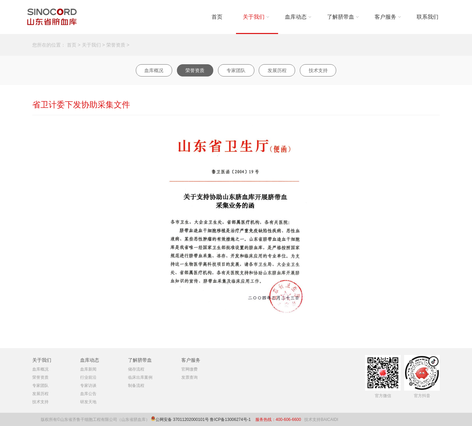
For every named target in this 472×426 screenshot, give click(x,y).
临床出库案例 (140, 377)
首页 (217, 17)
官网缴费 (189, 369)
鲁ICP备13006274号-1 (231, 419)
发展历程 (277, 70)
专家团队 (236, 70)
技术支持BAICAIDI (321, 419)
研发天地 (88, 401)
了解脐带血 (340, 17)
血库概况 (153, 70)
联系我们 (427, 17)
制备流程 (136, 385)
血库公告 (88, 393)
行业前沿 (88, 377)
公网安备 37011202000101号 (182, 419)
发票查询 (189, 377)
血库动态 (296, 17)
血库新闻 (88, 369)
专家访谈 (88, 385)
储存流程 (136, 369)
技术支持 (318, 70)
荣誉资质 (115, 45)
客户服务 (385, 17)
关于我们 (254, 17)
